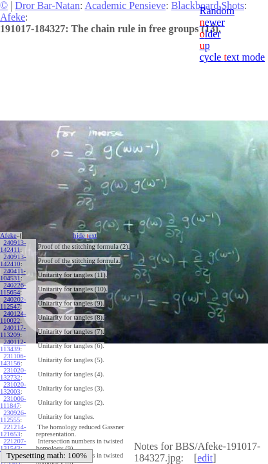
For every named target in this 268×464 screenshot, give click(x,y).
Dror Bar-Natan (47, 5)
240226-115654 (13, 289)
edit (205, 457)
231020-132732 (13, 374)
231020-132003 (13, 388)
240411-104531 (13, 274)
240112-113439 (13, 345)
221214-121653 (13, 430)
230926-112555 (13, 416)
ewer (212, 22)
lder (210, 33)
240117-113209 (13, 331)
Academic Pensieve (125, 5)
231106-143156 (13, 360)
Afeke (12, 17)
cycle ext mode (232, 57)
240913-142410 (13, 260)
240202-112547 (13, 303)
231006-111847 (13, 402)
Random (217, 10)
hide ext (85, 235)
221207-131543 (13, 445)
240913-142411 (13, 246)
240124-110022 (13, 317)
